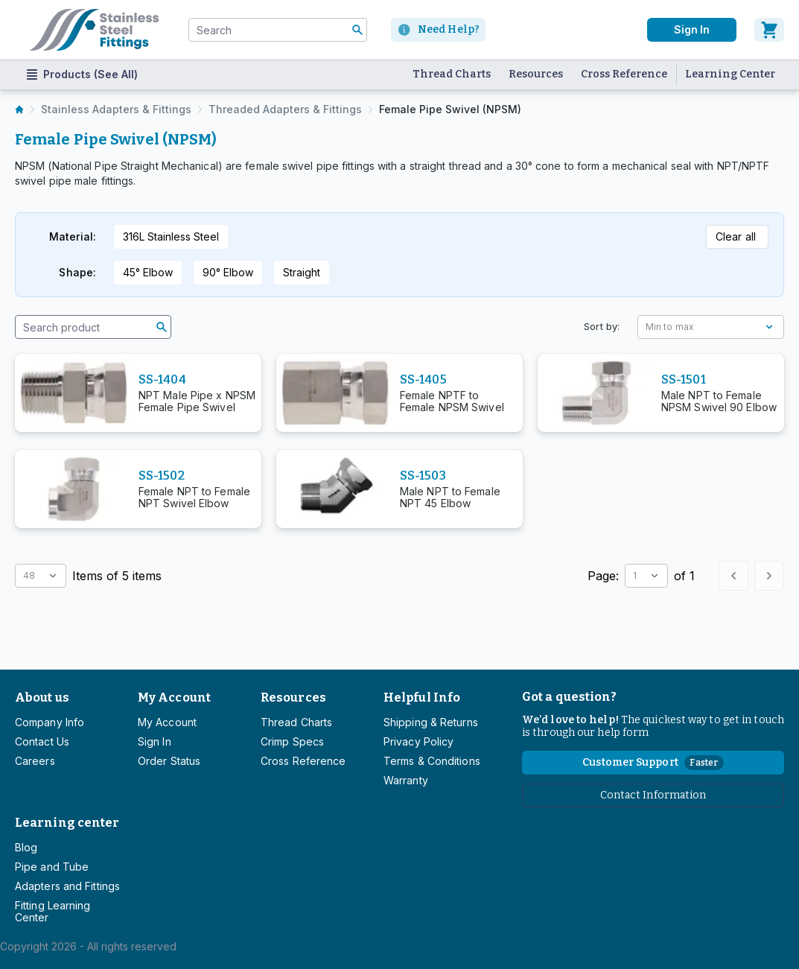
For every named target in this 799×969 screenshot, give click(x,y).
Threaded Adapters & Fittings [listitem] (285, 109)
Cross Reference (624, 74)
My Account (174, 697)
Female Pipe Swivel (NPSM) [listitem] (450, 109)
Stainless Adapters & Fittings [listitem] (116, 109)
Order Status (169, 760)
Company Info (49, 722)
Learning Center (730, 74)
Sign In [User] (692, 29)
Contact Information (653, 795)
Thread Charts (452, 74)
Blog (26, 847)
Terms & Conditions (431, 760)
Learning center (67, 823)
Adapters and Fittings (67, 886)
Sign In (154, 741)
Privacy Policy (418, 741)
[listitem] (19, 109)
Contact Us (42, 741)
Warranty (405, 780)
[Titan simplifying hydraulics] (94, 30)
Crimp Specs (292, 741)
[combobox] (277, 30)
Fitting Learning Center (53, 911)
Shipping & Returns (430, 722)
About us (42, 697)
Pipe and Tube (52, 866)
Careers (35, 760)
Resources (536, 74)
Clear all (736, 236)
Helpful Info (421, 697)
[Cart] (769, 30)
